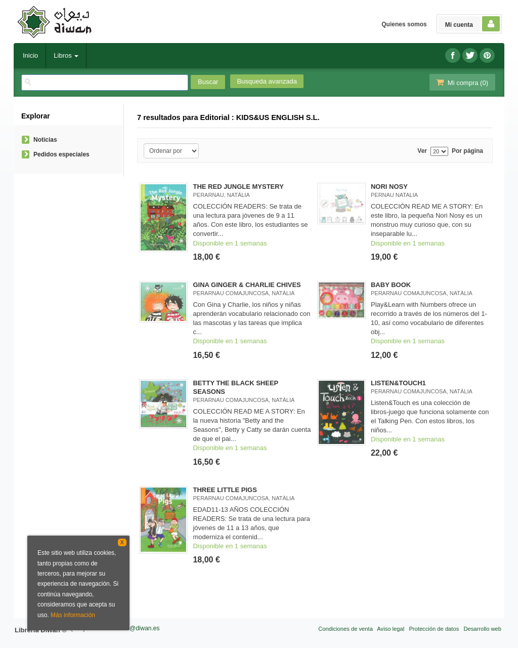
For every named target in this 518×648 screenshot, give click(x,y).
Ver (422, 151)
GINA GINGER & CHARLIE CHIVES (246, 285)
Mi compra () (461, 82)
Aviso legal (390, 629)
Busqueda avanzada (267, 81)
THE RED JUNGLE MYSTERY (238, 186)
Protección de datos (434, 629)
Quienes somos (403, 24)
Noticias (45, 139)
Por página (467, 151)
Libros (66, 55)
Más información (73, 615)
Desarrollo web (482, 629)
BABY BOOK (391, 285)
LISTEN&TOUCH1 (398, 383)
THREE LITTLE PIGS (224, 490)
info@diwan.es (140, 628)
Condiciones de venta (345, 629)
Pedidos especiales (61, 154)
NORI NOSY (389, 186)
